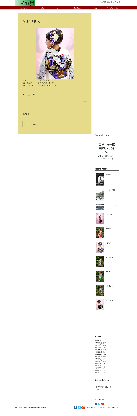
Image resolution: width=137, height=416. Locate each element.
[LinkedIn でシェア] (34, 94)
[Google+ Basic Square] (102, 404)
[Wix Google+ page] (83, 407)
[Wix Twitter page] (79, 407)
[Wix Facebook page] (75, 407)
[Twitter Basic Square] (99, 404)
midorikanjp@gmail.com (98, 407)
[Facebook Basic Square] (96, 404)
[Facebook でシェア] (23, 94)
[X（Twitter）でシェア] (29, 94)
